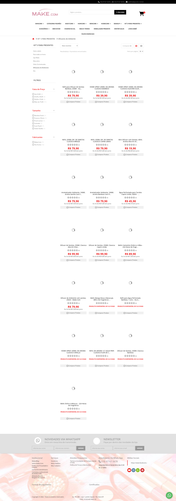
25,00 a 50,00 (40, 97)
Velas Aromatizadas (39, 64)
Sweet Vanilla (40, 128)
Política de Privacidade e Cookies (40, 466)
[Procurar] (120, 12)
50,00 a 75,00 (40, 99)
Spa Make (36, 58)
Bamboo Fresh (40, 115)
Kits (34, 71)
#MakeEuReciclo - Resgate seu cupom (38, 476)
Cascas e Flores (41, 118)
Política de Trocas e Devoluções (80, 465)
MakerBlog (35, 461)
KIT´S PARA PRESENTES (43, 45)
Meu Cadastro (55, 466)
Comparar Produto (73, 102)
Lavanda (38, 123)
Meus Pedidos (55, 463)
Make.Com (39, 142)
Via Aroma (39, 145)
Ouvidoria (54, 461)
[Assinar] (80, 448)
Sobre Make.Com (37, 463)
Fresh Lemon (40, 121)
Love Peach (39, 126)
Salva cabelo (37, 51)
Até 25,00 (39, 94)
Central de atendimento (40, 469)
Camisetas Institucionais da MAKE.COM (40, 472)
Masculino (36, 61)
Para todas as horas (39, 54)
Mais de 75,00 (40, 102)
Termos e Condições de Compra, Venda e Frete (83, 461)
